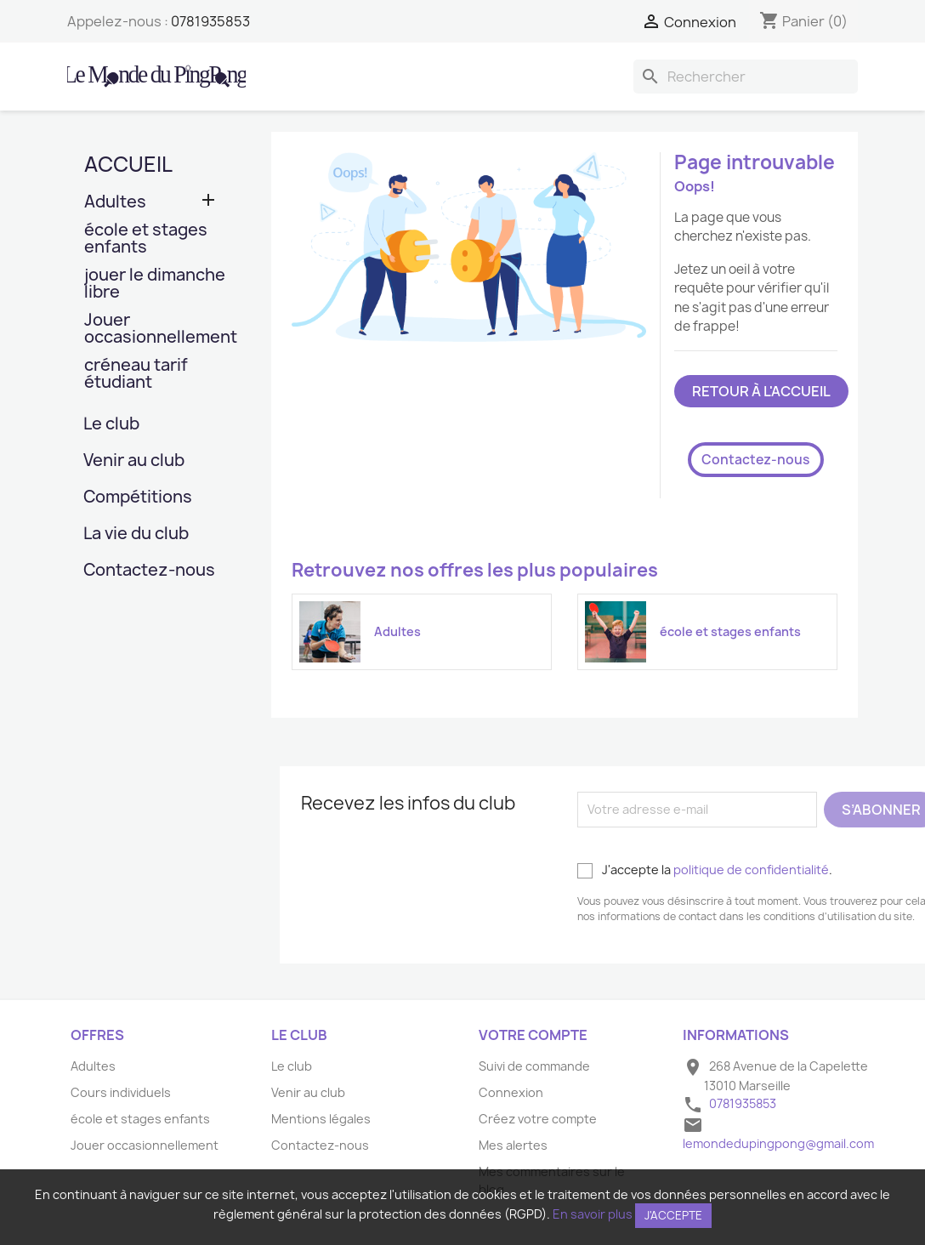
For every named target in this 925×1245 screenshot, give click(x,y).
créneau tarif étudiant (136, 374)
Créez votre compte (538, 1119)
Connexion (511, 1092)
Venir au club (133, 461)
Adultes (115, 203)
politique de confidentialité (751, 869)
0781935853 (210, 21)
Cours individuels (121, 1092)
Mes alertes (513, 1145)
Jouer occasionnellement (156, 329)
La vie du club (136, 534)
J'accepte (673, 1215)
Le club (111, 425)
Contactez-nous (149, 571)
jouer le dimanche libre (154, 284)
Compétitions (137, 498)
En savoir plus (593, 1214)
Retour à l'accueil (761, 391)
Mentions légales (321, 1119)
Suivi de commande (534, 1066)
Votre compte (533, 1035)
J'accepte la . (704, 869)
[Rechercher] (745, 77)
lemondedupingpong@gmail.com (778, 1143)
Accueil (128, 164)
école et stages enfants (145, 239)
